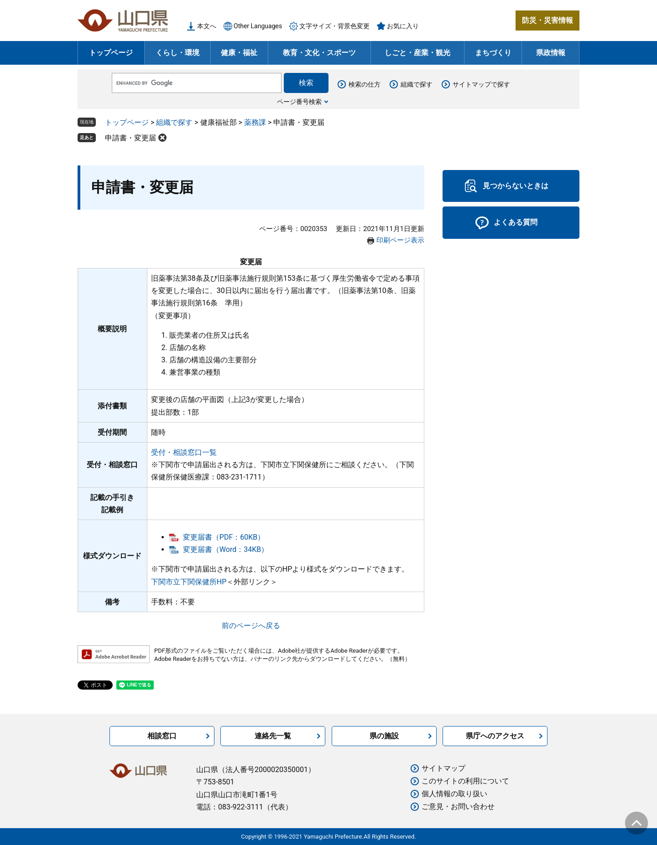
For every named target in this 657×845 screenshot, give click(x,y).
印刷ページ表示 (400, 240)
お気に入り (403, 26)
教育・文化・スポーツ (319, 52)
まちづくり (493, 52)
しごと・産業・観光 (417, 52)
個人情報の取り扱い (454, 793)
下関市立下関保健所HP (189, 581)
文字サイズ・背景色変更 (334, 26)
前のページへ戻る (251, 625)
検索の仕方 (365, 84)
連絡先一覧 (273, 736)
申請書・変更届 (130, 138)
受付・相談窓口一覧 (184, 452)
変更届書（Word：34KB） (225, 549)
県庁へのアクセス (495, 736)
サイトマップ (443, 768)
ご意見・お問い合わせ (458, 806)
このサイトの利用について (465, 781)
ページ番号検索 (299, 101)
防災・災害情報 (547, 20)
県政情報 (550, 52)
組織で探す (417, 84)
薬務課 (255, 122)
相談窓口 (162, 736)
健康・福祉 (239, 52)
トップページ (111, 52)
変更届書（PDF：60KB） (224, 537)
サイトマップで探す (481, 84)
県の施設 (384, 736)
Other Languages (258, 26)
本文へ (206, 26)
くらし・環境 (177, 52)
